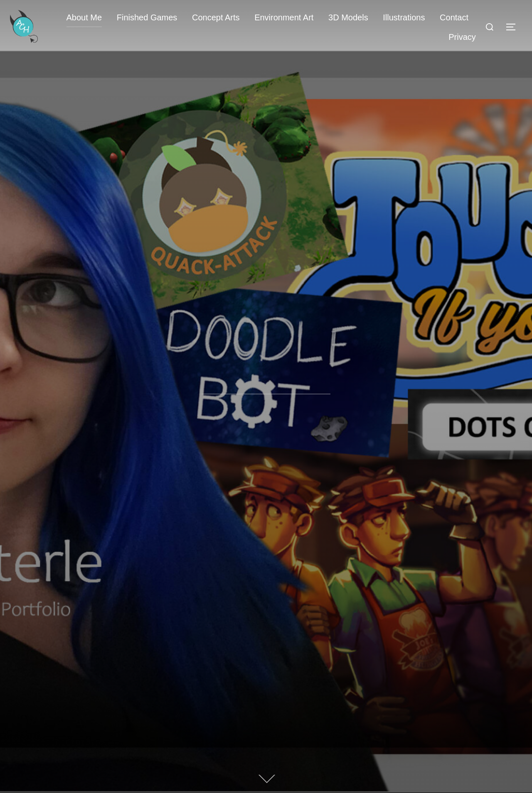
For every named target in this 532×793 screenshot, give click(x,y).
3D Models (348, 17)
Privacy (462, 37)
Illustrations (404, 17)
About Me (84, 17)
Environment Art (283, 17)
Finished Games (147, 17)
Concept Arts (216, 17)
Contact (454, 17)
